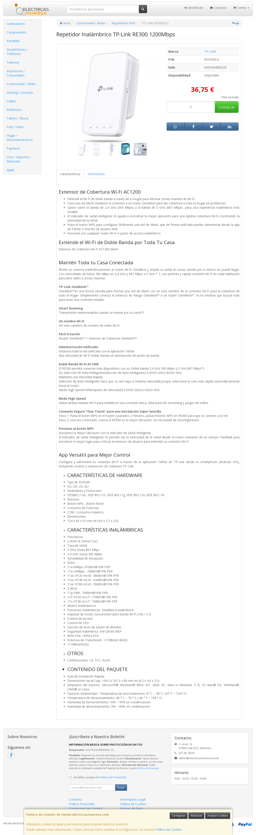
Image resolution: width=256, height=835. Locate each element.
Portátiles (13, 41)
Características (70, 174)
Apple (10, 170)
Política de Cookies (168, 829)
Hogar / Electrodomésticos (20, 137)
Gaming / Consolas (20, 92)
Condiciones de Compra (85, 808)
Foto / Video (15, 127)
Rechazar (196, 815)
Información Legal (132, 799)
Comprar (226, 107)
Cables (11, 101)
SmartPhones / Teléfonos (17, 51)
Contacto (218, 8)
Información (96, 174)
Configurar (178, 815)
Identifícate (194, 8)
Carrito (241, 8)
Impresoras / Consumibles (16, 73)
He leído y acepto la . (100, 777)
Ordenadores (16, 24)
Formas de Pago (131, 808)
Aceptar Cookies (218, 815)
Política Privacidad (81, 804)
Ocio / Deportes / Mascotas (19, 159)
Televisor (13, 62)
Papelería (13, 148)
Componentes (16, 32)
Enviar (121, 787)
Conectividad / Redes (21, 84)
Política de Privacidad (148, 768)
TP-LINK (210, 51)
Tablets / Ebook (18, 118)
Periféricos (14, 110)
